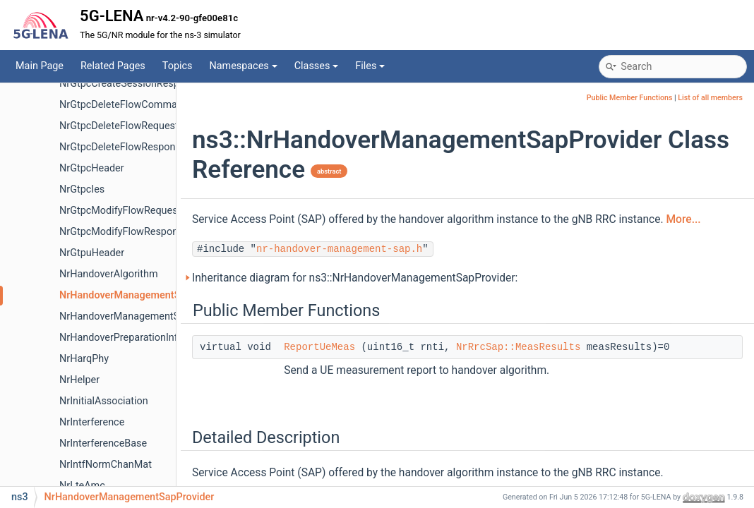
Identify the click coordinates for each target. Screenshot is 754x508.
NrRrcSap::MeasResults (518, 347)
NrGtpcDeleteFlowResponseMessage (143, 147)
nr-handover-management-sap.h (339, 249)
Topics (177, 66)
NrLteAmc (82, 486)
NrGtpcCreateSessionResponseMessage (151, 84)
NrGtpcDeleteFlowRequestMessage (139, 126)
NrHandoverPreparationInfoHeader (137, 338)
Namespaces (243, 66)
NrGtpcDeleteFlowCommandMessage (144, 105)
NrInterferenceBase (103, 443)
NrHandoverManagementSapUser (135, 316)
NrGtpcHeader (91, 168)
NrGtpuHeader (91, 253)
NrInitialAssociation (103, 401)
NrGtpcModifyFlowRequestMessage (140, 211)
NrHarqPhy (84, 359)
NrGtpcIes (81, 189)
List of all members (710, 97)
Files (370, 66)
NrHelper (79, 380)
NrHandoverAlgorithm (108, 274)
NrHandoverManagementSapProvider (144, 295)
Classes (316, 66)
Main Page (40, 66)
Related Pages (112, 66)
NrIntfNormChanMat (105, 465)
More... (683, 219)
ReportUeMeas (319, 347)
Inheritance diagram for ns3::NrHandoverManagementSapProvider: (354, 278)
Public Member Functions (630, 97)
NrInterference (91, 422)
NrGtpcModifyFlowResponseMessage (144, 232)
